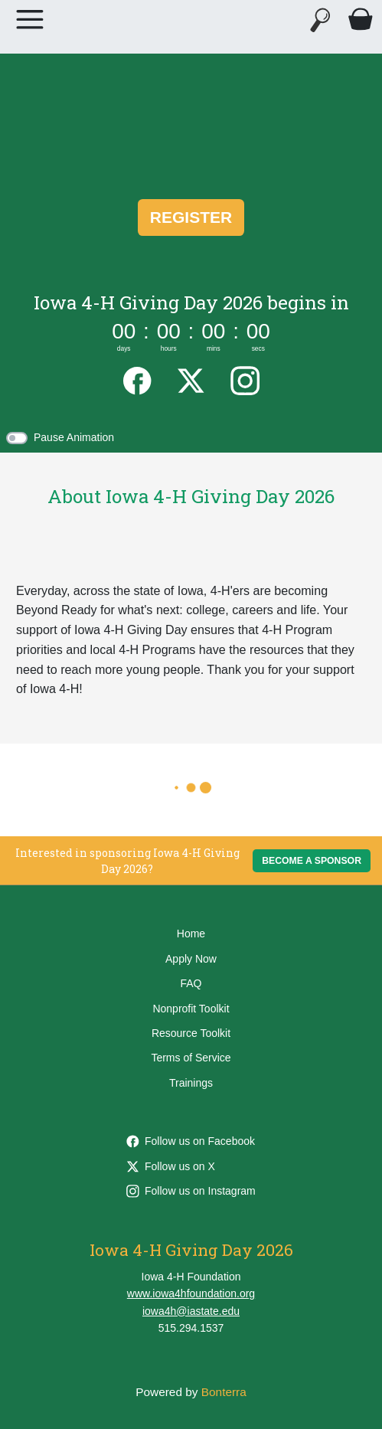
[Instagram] (245, 379)
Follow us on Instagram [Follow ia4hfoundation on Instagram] (191, 1191)
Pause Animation (74, 437)
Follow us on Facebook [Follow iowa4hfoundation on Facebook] (190, 1141)
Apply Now (191, 959)
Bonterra (224, 1391)
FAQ (190, 983)
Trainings (191, 1083)
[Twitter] (190, 379)
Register (191, 217)
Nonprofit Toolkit (190, 1008)
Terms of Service (190, 1057)
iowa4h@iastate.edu (191, 1311)
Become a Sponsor (311, 860)
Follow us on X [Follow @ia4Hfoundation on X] (170, 1166)
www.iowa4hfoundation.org (191, 1293)
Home (191, 933)
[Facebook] (137, 379)
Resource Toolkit (191, 1033)
